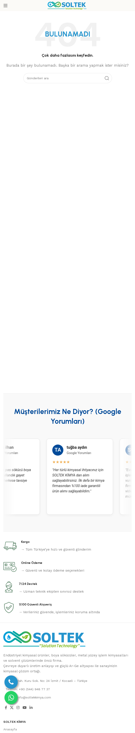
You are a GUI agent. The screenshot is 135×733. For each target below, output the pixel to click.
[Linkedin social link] (31, 707)
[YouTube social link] (24, 707)
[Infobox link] (47, 546)
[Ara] (67, 78)
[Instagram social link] (18, 707)
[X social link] (11, 707)
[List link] (67, 680)
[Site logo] (68, 5)
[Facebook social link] (5, 707)
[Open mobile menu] (5, 5)
